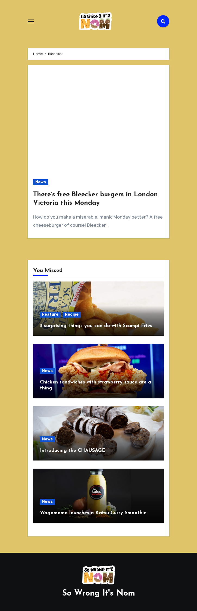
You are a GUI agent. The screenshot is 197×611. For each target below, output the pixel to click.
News (40, 182)
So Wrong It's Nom (98, 593)
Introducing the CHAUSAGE (72, 450)
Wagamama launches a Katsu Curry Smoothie (93, 513)
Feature (50, 314)
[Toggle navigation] (31, 21)
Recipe (72, 314)
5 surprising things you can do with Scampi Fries (96, 325)
